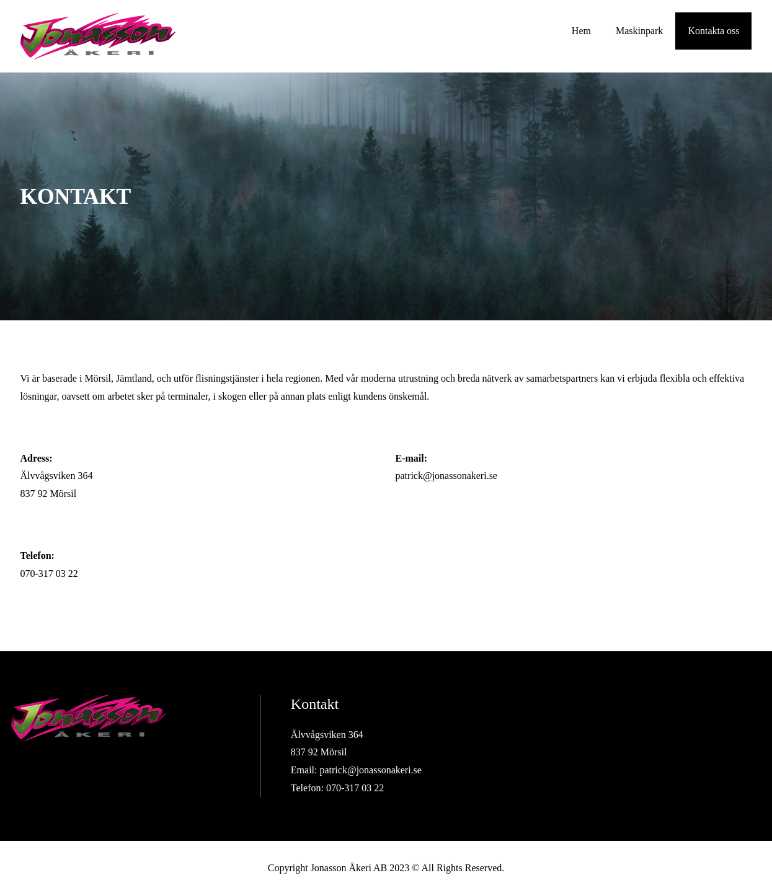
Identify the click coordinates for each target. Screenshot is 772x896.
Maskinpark (639, 30)
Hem (581, 30)
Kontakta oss (713, 30)
